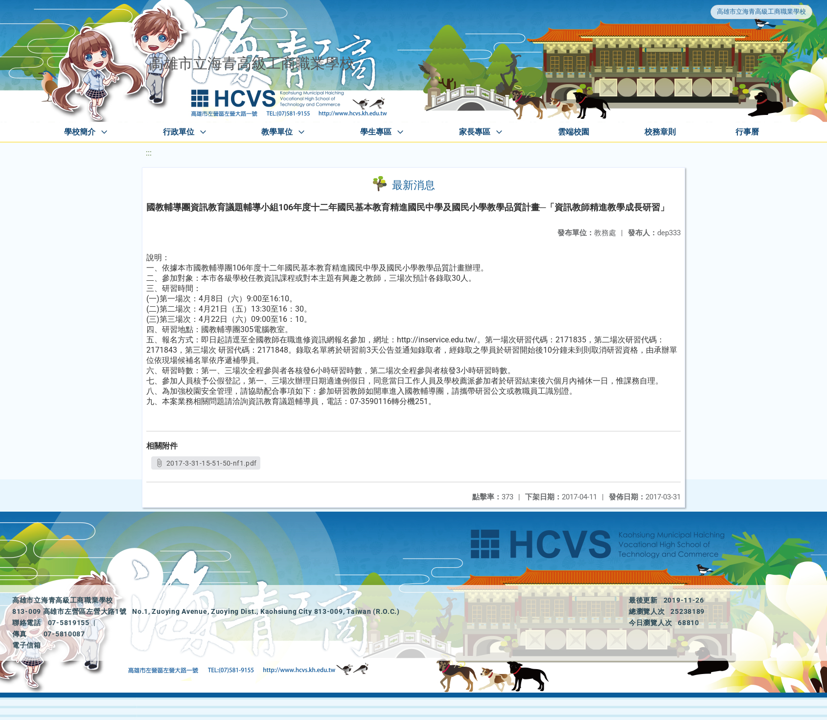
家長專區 (474, 131)
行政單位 (178, 131)
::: (149, 153)
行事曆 (747, 131)
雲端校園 (573, 131)
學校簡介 (79, 131)
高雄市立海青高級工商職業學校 (761, 11)
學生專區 (375, 131)
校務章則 (660, 131)
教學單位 (277, 131)
